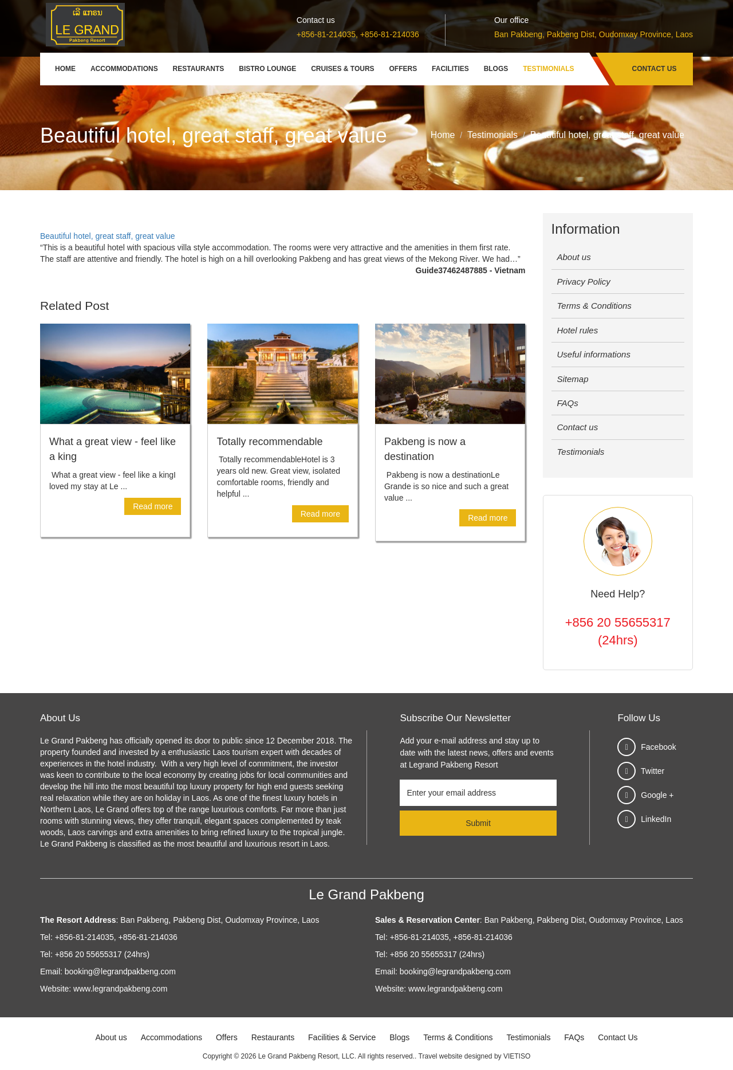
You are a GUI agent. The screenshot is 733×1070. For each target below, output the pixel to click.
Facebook (658, 747)
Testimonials (548, 69)
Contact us (577, 427)
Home (65, 69)
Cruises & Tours (342, 69)
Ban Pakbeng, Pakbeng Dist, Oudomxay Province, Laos (593, 34)
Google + (657, 795)
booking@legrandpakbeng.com (120, 971)
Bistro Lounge (267, 69)
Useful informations (593, 354)
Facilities (450, 69)
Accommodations (124, 69)
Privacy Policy (583, 281)
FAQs (567, 403)
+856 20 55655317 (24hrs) (618, 631)
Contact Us (654, 69)
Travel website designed (455, 1056)
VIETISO (516, 1056)
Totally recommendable (269, 441)
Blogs (496, 69)
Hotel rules (577, 330)
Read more (152, 506)
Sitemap (573, 379)
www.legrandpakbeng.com (120, 988)
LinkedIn (656, 819)
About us (574, 257)
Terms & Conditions (594, 305)
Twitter (652, 771)
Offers (403, 69)
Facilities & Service (342, 1037)
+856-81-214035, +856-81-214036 (358, 34)
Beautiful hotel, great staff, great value (107, 236)
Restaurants (198, 69)
